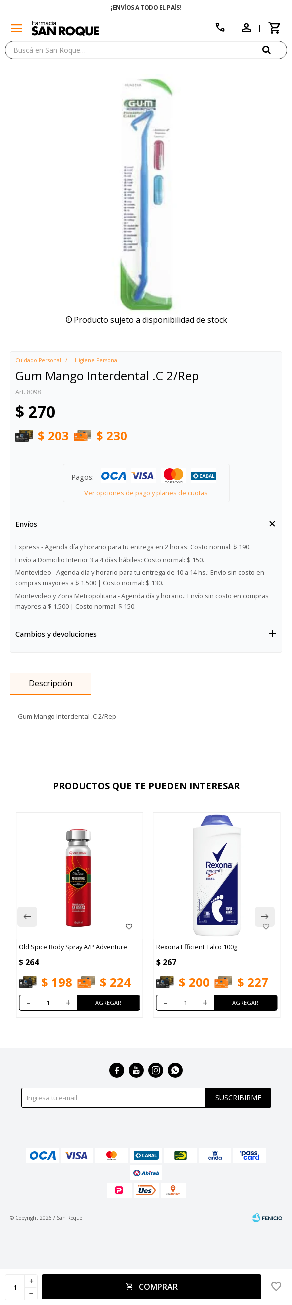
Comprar (158, 1286)
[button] (274, 49)
